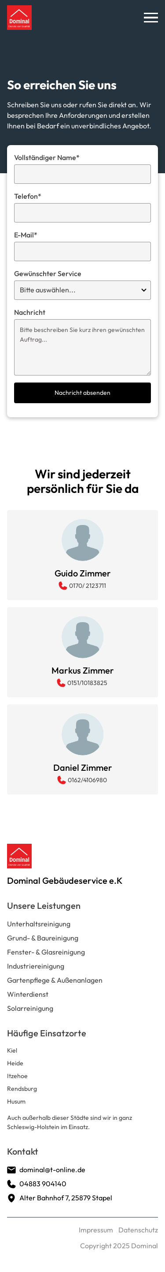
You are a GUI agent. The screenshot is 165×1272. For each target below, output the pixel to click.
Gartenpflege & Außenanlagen (55, 980)
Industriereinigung (35, 966)
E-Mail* (25, 234)
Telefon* (27, 196)
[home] (19, 17)
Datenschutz (138, 1229)
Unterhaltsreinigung (38, 923)
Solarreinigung (30, 1008)
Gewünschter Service (47, 273)
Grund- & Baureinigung (42, 937)
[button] (151, 17)
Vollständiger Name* (47, 157)
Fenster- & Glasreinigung (46, 952)
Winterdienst (27, 994)
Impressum (96, 1229)
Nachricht (29, 312)
